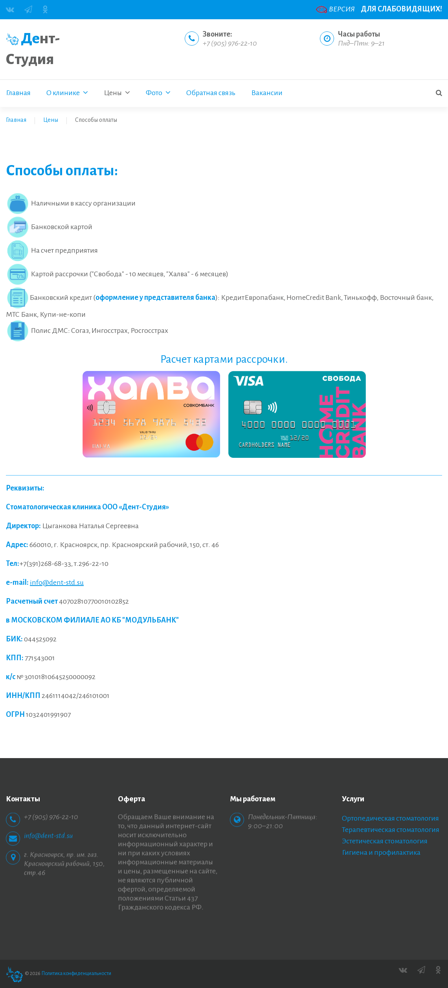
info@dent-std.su (57, 582)
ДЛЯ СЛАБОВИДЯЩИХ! (401, 9)
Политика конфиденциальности (76, 973)
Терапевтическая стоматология (390, 830)
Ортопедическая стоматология (390, 818)
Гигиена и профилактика (381, 852)
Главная (16, 120)
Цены (50, 120)
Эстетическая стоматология (385, 841)
